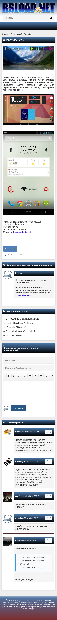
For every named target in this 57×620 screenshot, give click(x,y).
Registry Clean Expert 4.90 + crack (20, 323)
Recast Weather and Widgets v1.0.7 (20, 331)
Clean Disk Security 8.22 (16, 335)
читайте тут (24, 295)
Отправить (18, 408)
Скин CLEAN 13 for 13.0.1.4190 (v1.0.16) (23, 319)
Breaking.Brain (21, 461)
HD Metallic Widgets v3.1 (16, 327)
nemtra (18, 432)
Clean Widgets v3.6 (22, 232)
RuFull (18, 540)
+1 (10, 249)
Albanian (19, 518)
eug (16, 496)
